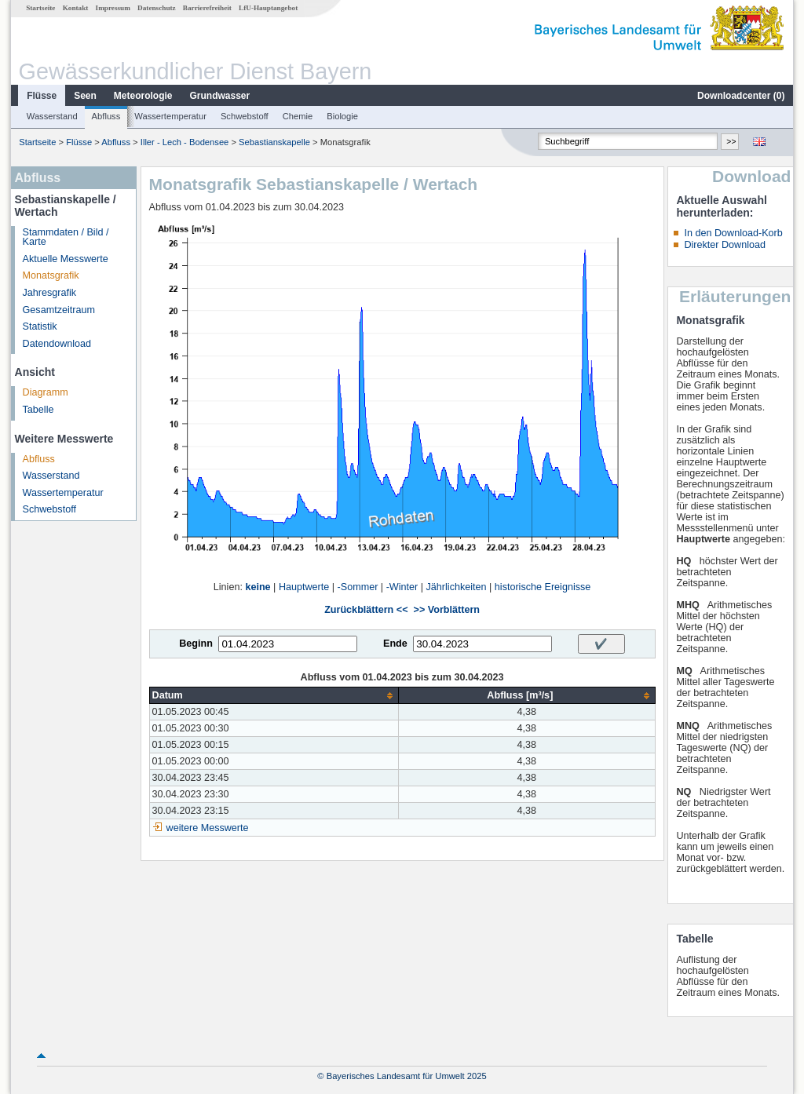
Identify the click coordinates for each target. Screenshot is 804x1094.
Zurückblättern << (365, 609)
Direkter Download (725, 244)
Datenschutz (156, 8)
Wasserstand (52, 116)
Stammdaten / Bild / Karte (66, 237)
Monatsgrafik (51, 275)
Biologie (342, 116)
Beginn (196, 643)
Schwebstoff (245, 116)
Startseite (40, 8)
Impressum (113, 8)
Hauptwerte (304, 587)
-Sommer (358, 587)
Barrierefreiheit (207, 8)
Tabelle (38, 409)
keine (257, 587)
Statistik (40, 326)
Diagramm (45, 392)
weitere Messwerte (207, 827)
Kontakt (76, 8)
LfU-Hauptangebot (268, 8)
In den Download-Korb (733, 233)
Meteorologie (143, 95)
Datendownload (57, 343)
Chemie (298, 116)
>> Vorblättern (447, 609)
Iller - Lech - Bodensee (185, 142)
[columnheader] (274, 695)
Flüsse (42, 95)
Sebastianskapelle (274, 142)
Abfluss (106, 116)
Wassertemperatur (170, 116)
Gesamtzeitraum (59, 309)
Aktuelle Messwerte (65, 258)
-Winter (402, 587)
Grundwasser (220, 95)
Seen (85, 95)
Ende (395, 643)
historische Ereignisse (543, 587)
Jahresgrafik (50, 292)
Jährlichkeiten (456, 587)
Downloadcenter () (740, 95)
